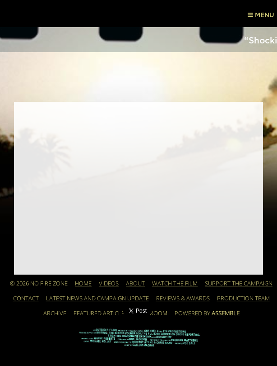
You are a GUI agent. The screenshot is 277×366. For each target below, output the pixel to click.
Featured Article (99, 313)
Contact (26, 298)
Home (83, 283)
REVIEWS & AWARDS (183, 298)
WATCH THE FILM (175, 283)
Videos (109, 283)
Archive (54, 313)
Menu (261, 15)
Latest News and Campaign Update (97, 298)
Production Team (243, 298)
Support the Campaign (238, 283)
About (135, 283)
